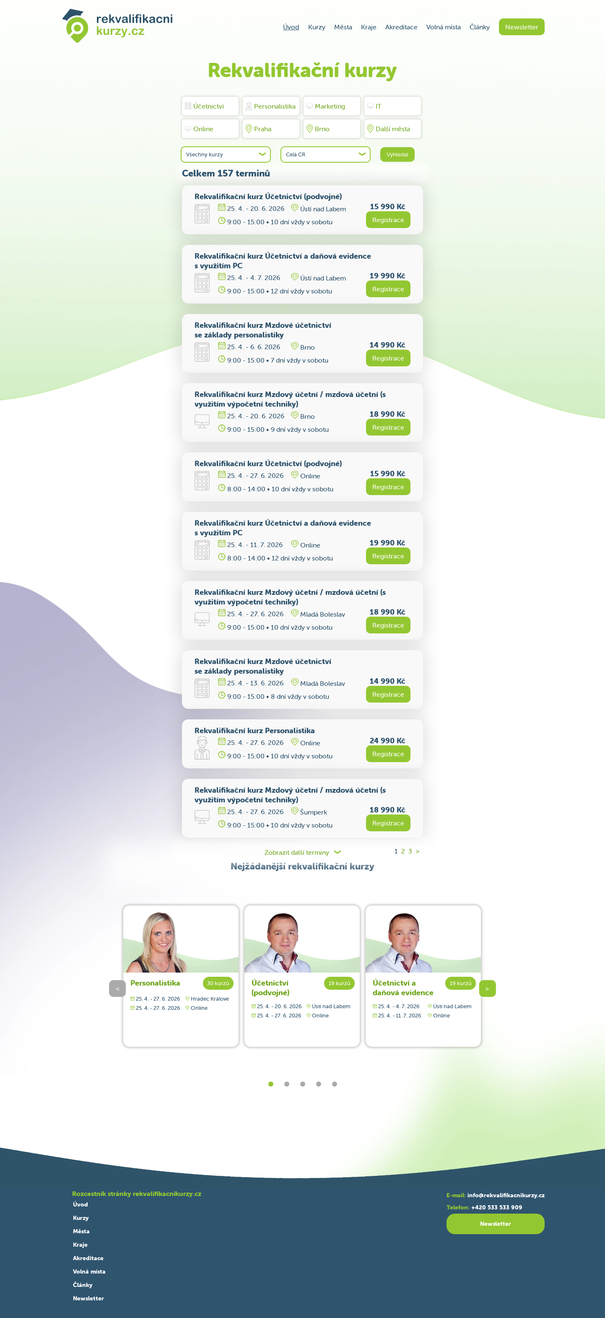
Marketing (325, 106)
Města (343, 27)
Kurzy (316, 27)
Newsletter (521, 27)
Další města (388, 129)
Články (480, 27)
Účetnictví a (403, 987)
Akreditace (401, 27)
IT (374, 106)
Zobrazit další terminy (297, 852)
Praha (258, 129)
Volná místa (443, 27)
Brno (318, 129)
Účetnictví (204, 106)
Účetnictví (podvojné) (270, 987)
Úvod (291, 27)
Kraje (369, 27)
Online (199, 129)
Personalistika (271, 106)
